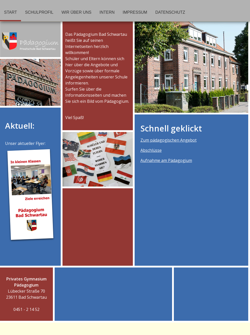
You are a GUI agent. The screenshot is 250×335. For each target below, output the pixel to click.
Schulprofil (39, 12)
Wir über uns (76, 12)
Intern (107, 12)
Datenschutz (170, 12)
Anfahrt (212, 294)
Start (10, 12)
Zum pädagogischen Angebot (168, 140)
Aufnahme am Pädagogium (166, 160)
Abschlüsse (151, 150)
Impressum (135, 12)
